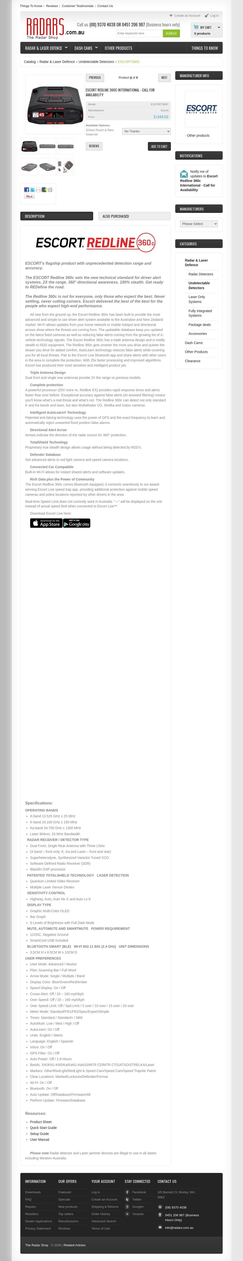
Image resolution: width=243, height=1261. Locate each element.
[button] (171, 33)
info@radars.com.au (179, 1228)
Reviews (52, 6)
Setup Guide (39, 1134)
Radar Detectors (201, 274)
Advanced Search (103, 1221)
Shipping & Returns (105, 1206)
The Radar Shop (36, 1245)
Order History (100, 1214)
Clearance (192, 361)
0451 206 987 (133, 24)
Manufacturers (68, 1221)
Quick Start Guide (43, 1128)
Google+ (138, 1206)
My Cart (206, 27)
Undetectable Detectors (96, 62)
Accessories (198, 334)
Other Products (118, 48)
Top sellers (65, 1214)
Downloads (33, 1192)
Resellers (31, 1214)
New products (67, 1206)
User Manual (39, 1139)
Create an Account (104, 1199)
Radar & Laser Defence (44, 48)
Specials (64, 1199)
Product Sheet (41, 1122)
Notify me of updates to (199, 181)
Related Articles (74, 1245)
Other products (198, 135)
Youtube (138, 1214)
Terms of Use (100, 1228)
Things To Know (31, 6)
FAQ (28, 1199)
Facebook (139, 1192)
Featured (64, 1192)
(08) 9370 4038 (102, 24)
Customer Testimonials (77, 6)
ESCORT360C (129, 62)
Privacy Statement (38, 1228)
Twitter (137, 1199)
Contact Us (105, 6)
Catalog (30, 62)
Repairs (30, 1206)
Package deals (200, 325)
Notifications (191, 155)
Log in (95, 1192)
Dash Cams (84, 48)
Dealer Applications (38, 1221)
